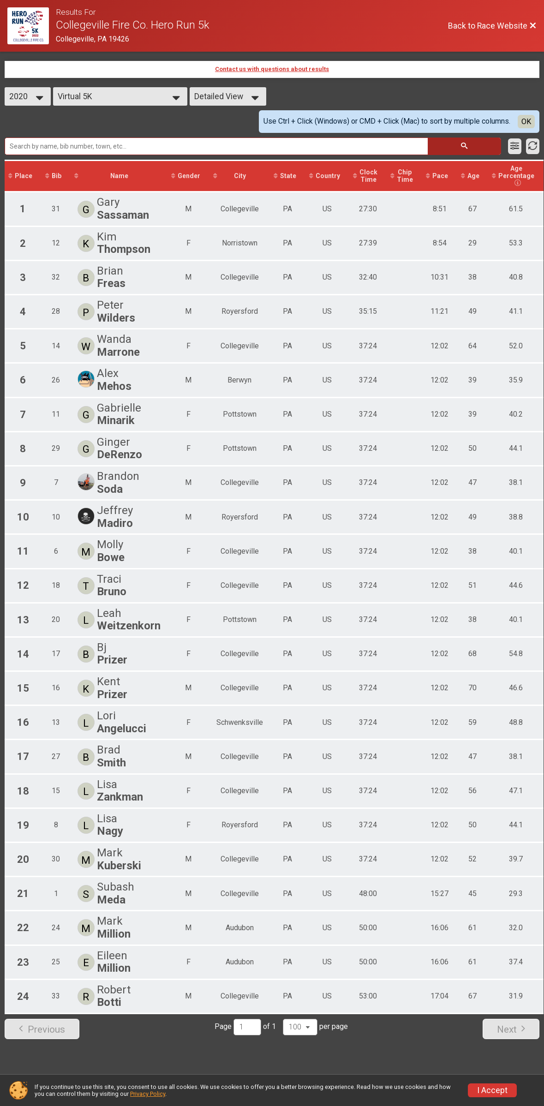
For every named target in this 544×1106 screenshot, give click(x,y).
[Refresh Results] (532, 146)
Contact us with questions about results (272, 69)
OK (526, 121)
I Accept (492, 1090)
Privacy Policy (147, 1093)
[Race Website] (31, 25)
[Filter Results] (514, 146)
